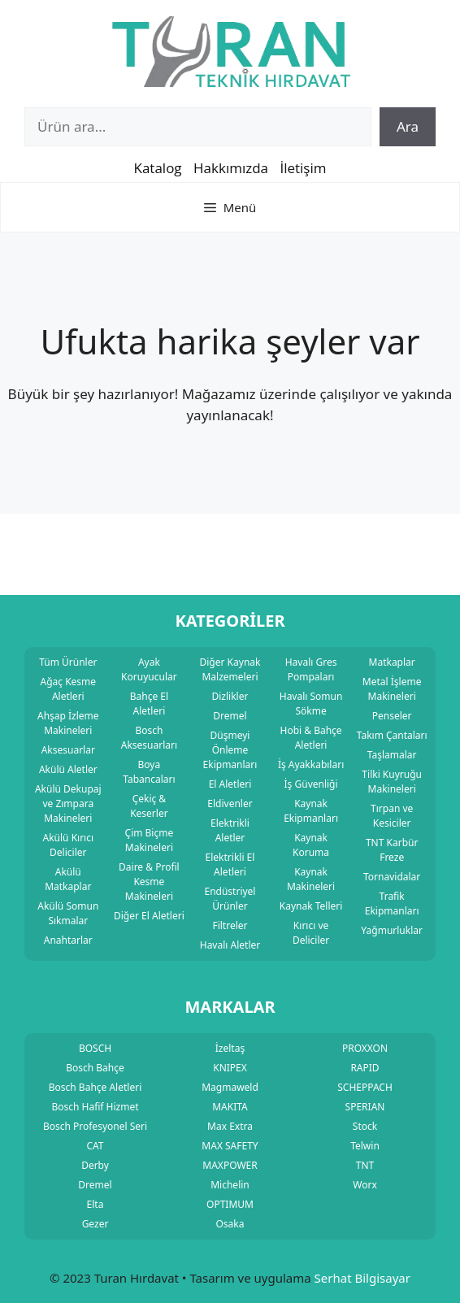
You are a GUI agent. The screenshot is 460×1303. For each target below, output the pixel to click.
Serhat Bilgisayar (362, 1278)
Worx (364, 1185)
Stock (365, 1126)
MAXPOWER (229, 1165)
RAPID (364, 1068)
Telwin (365, 1146)
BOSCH (95, 1048)
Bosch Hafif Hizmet (94, 1107)
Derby (95, 1165)
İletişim (303, 168)
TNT (365, 1165)
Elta (95, 1204)
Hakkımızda (230, 168)
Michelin (230, 1185)
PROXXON (365, 1048)
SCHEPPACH (365, 1087)
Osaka (230, 1224)
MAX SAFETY (230, 1146)
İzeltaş (230, 1048)
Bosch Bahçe (95, 1068)
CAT (94, 1146)
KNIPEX (230, 1068)
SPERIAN (365, 1107)
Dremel (94, 1185)
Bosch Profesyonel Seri (95, 1126)
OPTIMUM (230, 1204)
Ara (408, 126)
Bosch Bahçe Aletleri (95, 1087)
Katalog (157, 168)
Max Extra (230, 1126)
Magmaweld (230, 1087)
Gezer (95, 1224)
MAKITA (230, 1107)
